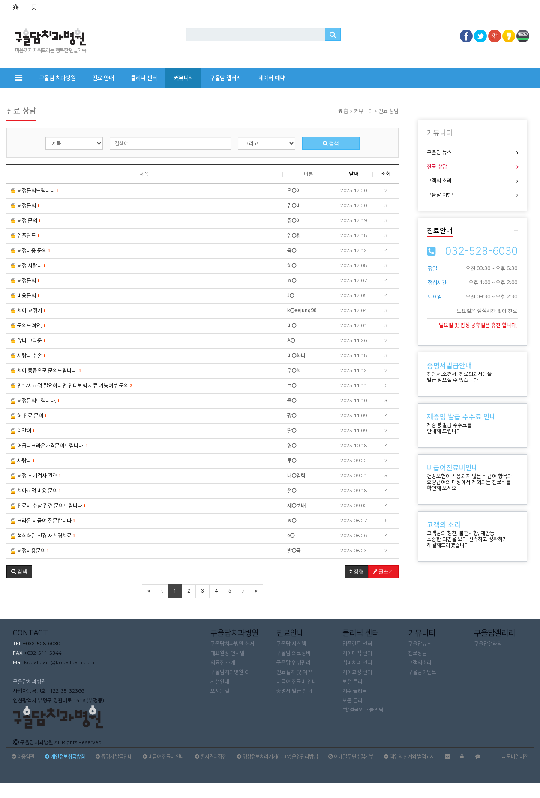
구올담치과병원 (29, 681)
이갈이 (23, 431)
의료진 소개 (222, 663)
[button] (19, 571)
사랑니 (23, 461)
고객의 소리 (439, 181)
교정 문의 (26, 220)
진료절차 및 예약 (294, 672)
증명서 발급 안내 (294, 691)
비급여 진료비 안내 (296, 681)
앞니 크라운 (28, 340)
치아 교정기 (28, 310)
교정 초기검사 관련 (36, 476)
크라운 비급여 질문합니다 (43, 521)
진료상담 (417, 653)
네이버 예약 (271, 78)
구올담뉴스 (420, 644)
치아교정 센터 (357, 672)
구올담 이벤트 (441, 195)
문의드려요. (28, 325)
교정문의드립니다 (34, 190)
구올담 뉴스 (439, 152)
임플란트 (25, 235)
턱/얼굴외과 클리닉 (363, 710)
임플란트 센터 (357, 644)
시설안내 (219, 681)
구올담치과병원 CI (229, 672)
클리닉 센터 (144, 78)
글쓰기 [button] (383, 572)
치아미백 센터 (357, 653)
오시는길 (219, 691)
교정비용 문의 (30, 250)
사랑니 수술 (28, 355)
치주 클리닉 (354, 691)
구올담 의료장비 (293, 653)
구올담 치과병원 (57, 78)
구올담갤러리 (488, 644)
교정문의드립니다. (35, 401)
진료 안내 (103, 78)
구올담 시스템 (291, 644)
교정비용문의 (30, 551)
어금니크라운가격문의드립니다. (49, 446)
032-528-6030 (481, 251)
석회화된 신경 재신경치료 (43, 536)
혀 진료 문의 (29, 416)
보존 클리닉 (354, 700)
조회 (385, 174)
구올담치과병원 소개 (232, 644)
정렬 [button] (356, 572)
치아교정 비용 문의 (36, 491)
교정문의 (25, 205)
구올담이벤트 (422, 672)
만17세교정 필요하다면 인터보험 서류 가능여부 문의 (71, 385)
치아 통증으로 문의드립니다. (46, 370)
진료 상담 (437, 166)
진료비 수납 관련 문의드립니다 (48, 506)
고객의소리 (420, 663)
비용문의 (25, 295)
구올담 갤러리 (225, 78)
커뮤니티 (183, 78)
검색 (331, 143)
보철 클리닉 (354, 681)
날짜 (353, 174)
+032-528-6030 (40, 644)
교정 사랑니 (28, 265)
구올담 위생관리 (293, 663)
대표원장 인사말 (227, 653)
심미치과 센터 (357, 663)
